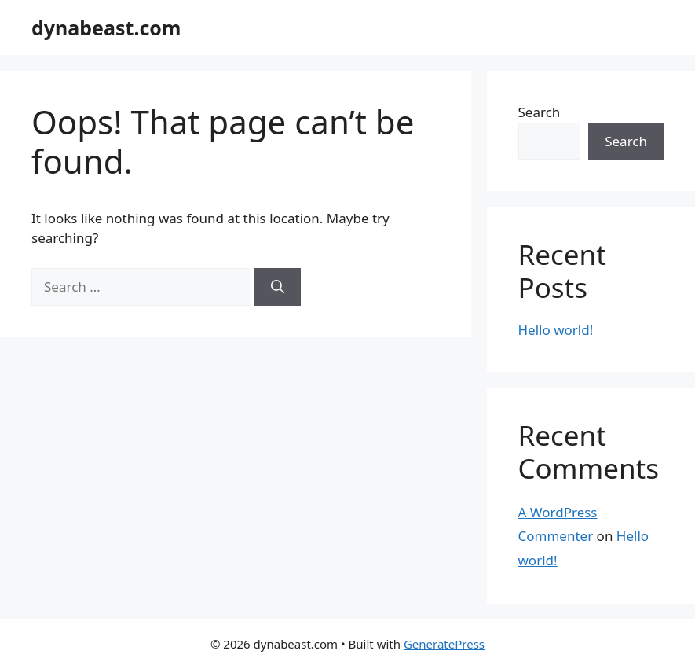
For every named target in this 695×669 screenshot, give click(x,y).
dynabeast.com (106, 27)
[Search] (277, 287)
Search (539, 112)
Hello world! (556, 330)
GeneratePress (444, 644)
